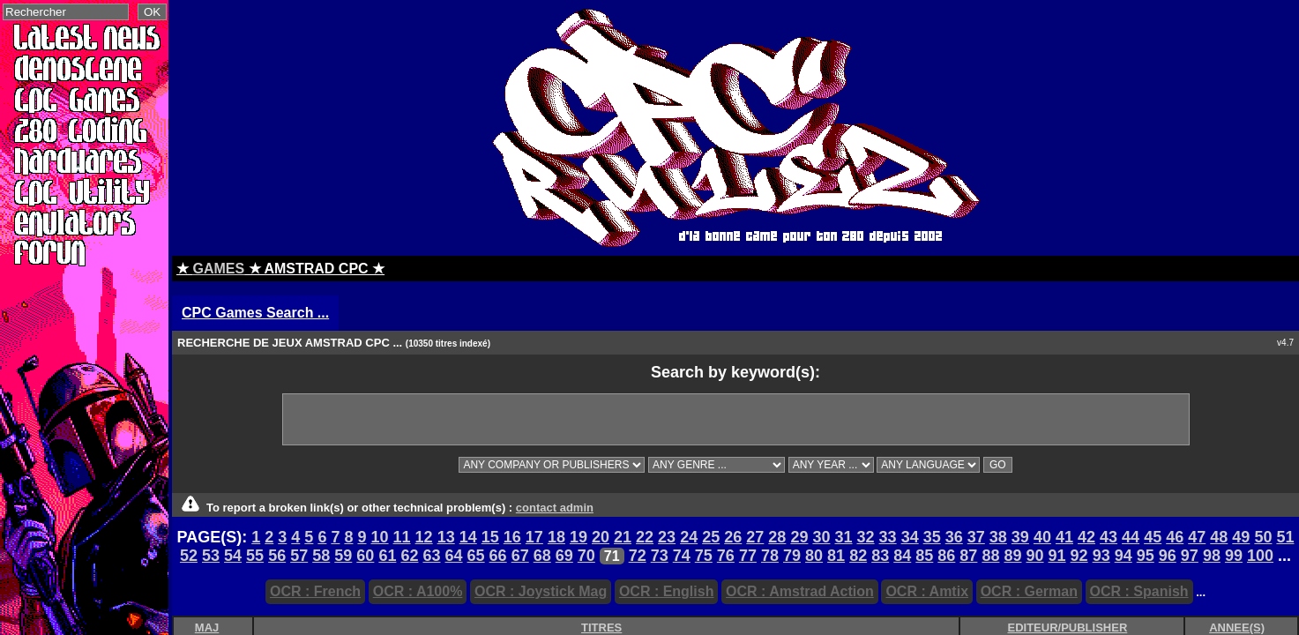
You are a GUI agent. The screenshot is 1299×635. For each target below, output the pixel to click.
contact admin (555, 507)
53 (211, 555)
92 (1079, 555)
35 (932, 537)
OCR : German (1029, 591)
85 (924, 555)
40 (1042, 537)
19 (578, 537)
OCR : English (666, 591)
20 (600, 537)
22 (644, 537)
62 (409, 555)
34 (910, 537)
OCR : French (315, 591)
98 (1212, 555)
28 (777, 537)
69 (564, 555)
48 (1219, 537)
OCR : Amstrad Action (800, 591)
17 (534, 537)
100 (1260, 555)
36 (954, 537)
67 (520, 555)
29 (799, 537)
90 (1035, 555)
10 (380, 537)
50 (1263, 537)
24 (689, 537)
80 (814, 555)
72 (637, 555)
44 (1130, 537)
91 (1057, 555)
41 (1064, 537)
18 (556, 537)
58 (321, 555)
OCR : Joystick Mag (540, 591)
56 (277, 555)
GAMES (218, 268)
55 (255, 555)
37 (976, 537)
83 (880, 555)
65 (476, 555)
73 (659, 555)
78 (770, 555)
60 (365, 555)
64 (454, 555)
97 (1189, 555)
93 (1101, 555)
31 (843, 537)
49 (1241, 537)
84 (902, 555)
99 (1234, 555)
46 (1174, 537)
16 (512, 537)
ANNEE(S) (1237, 627)
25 (711, 537)
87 (968, 555)
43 (1108, 537)
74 (682, 555)
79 (792, 555)
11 (402, 537)
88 (990, 555)
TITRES (601, 627)
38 (998, 537)
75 (704, 555)
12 (424, 537)
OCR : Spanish (1139, 591)
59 (343, 555)
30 (821, 537)
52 (189, 555)
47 (1197, 537)
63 (431, 555)
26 (733, 537)
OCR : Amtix (926, 591)
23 (667, 537)
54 (233, 555)
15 (490, 537)
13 (446, 537)
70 (586, 555)
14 (468, 537)
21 (622, 537)
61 (387, 555)
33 (888, 537)
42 (1086, 537)
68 (542, 555)
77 (748, 555)
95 (1145, 555)
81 (836, 555)
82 (858, 555)
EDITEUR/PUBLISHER (1068, 627)
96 (1167, 555)
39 (1020, 537)
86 (946, 555)
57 (299, 555)
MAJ (207, 627)
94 (1123, 555)
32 (866, 537)
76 (726, 555)
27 (755, 537)
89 (1012, 555)
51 (1285, 537)
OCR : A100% (418, 591)
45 (1152, 537)
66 (498, 555)
